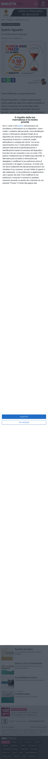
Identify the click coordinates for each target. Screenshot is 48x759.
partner (20, 126)
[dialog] (24, 379)
